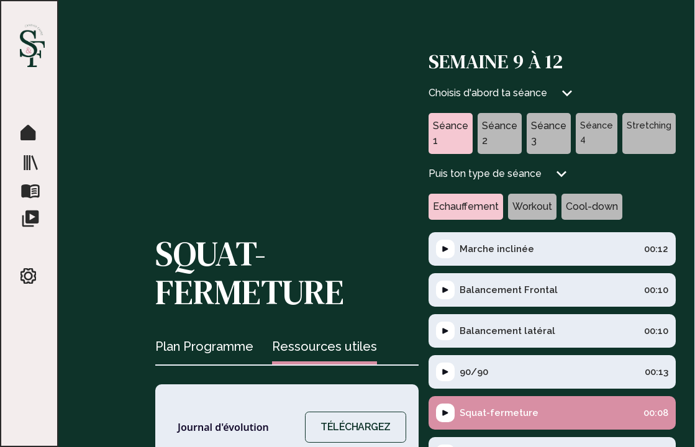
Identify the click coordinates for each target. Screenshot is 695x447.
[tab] (204, 348)
